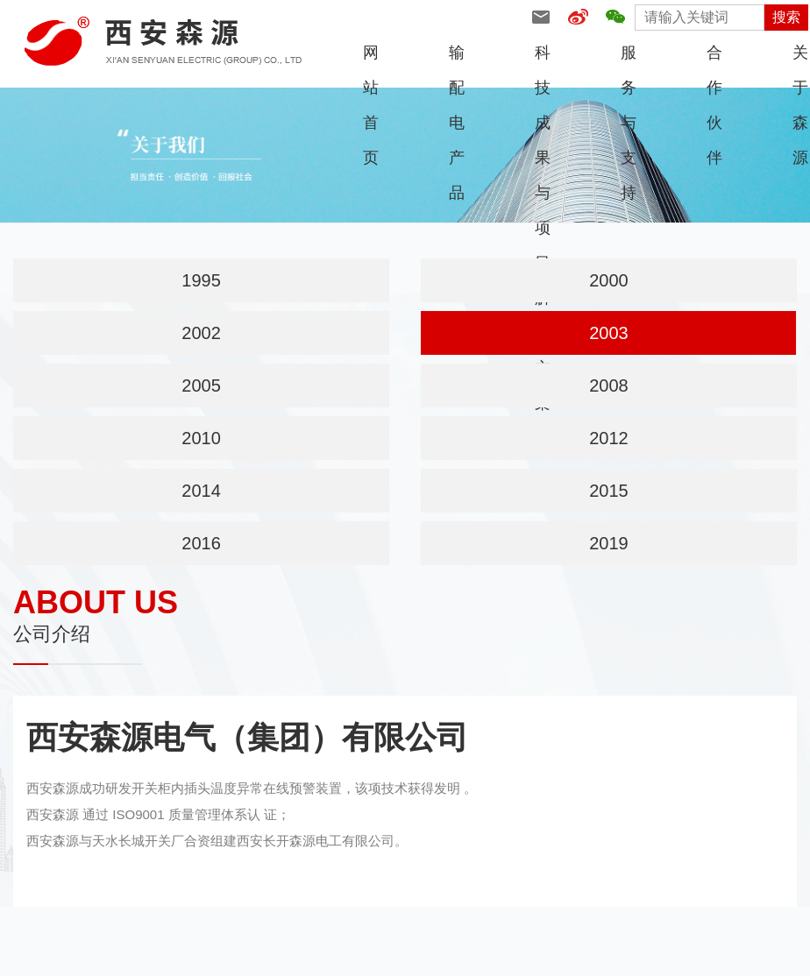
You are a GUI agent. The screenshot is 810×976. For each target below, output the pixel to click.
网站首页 (371, 57)
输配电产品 (457, 57)
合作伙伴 (714, 57)
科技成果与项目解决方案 (543, 57)
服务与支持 (628, 57)
